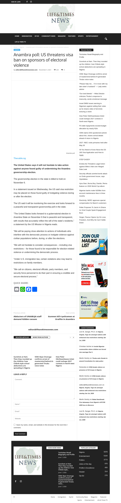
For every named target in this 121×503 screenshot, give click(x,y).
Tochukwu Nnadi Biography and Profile (91, 55)
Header (82, 472)
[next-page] (73, 337)
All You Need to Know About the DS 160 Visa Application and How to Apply (92, 152)
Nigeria (22, 47)
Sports (80, 36)
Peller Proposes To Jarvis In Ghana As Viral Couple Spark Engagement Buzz (92, 210)
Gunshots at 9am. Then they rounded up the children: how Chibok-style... (66, 467)
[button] (106, 39)
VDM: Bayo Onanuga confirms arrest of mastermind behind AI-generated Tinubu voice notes (44, 361)
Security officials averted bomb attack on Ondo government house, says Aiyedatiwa (93, 176)
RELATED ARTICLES (22, 337)
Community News (48, 36)
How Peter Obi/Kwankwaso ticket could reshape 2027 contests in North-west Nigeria (65, 361)
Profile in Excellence (86, 468)
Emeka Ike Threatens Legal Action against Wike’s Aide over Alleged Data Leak (92, 166)
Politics (82, 460)
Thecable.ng (20, 158)
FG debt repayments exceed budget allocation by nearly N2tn (92, 127)
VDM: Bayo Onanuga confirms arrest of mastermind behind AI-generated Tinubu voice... (66, 480)
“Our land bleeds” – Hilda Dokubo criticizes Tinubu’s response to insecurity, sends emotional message (93, 96)
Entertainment (92, 36)
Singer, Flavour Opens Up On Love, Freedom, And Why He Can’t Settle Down (92, 220)
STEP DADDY (84, 159)
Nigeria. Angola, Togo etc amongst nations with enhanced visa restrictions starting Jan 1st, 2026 (92, 390)
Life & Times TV (20, 42)
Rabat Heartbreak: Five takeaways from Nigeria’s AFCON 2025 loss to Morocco (92, 402)
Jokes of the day (85, 464)
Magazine (62, 36)
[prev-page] (70, 337)
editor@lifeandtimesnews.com (27, 70)
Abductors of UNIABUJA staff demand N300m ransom (28, 317)
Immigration (27, 36)
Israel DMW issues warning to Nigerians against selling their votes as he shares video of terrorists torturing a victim (92, 107)
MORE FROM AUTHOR (40, 337)
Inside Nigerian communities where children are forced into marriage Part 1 (92, 349)
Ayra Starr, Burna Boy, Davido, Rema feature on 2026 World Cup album (93, 184)
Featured (71, 36)
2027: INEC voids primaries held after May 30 (93, 144)
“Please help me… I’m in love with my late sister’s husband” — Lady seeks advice (93, 86)
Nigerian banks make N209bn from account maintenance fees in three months (92, 193)
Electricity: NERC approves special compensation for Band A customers (92, 201)
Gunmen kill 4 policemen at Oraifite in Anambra (61, 317)
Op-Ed (37, 36)
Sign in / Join (15, 2)
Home (17, 36)
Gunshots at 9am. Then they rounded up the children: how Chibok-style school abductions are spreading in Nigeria (23, 362)
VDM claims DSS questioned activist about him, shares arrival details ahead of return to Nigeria (93, 135)
